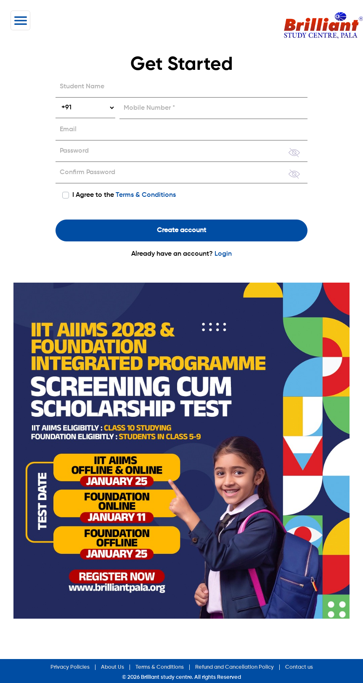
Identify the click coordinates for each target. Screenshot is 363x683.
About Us (112, 667)
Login (223, 254)
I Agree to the (124, 195)
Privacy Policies (70, 667)
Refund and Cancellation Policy (234, 667)
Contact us (299, 667)
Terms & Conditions (146, 195)
